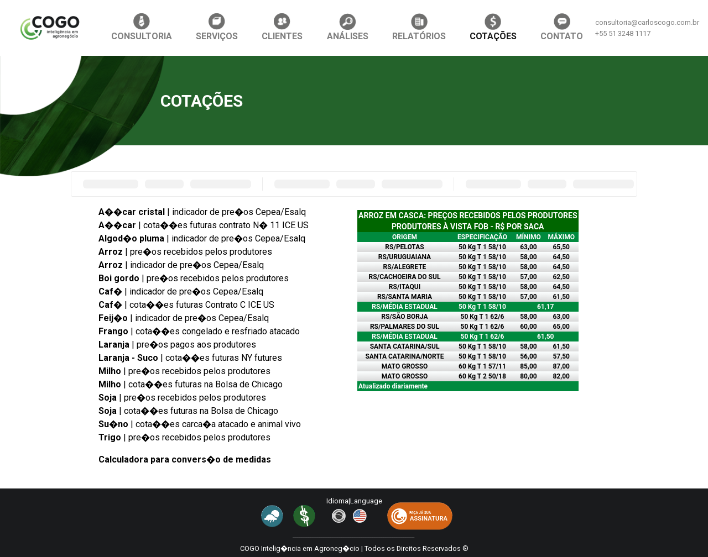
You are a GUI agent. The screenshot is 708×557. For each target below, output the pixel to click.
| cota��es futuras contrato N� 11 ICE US (203, 225)
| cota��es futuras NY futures (190, 358)
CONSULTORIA (141, 27)
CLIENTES (282, 27)
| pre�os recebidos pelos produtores (185, 251)
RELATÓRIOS (419, 27)
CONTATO (561, 27)
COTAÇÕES (493, 27)
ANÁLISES (347, 27)
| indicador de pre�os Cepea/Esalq (202, 212)
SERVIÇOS (217, 27)
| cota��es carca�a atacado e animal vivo (199, 424)
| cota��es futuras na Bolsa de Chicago (190, 384)
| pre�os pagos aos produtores (177, 344)
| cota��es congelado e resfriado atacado (199, 331)
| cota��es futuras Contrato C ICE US (186, 304)
